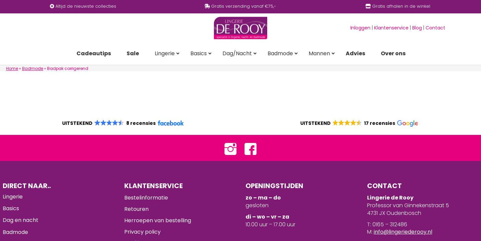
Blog (417, 27)
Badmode (32, 68)
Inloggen (360, 27)
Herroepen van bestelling (157, 220)
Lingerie (13, 196)
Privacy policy (142, 232)
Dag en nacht (20, 220)
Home (12, 68)
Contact (435, 27)
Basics (11, 208)
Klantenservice (391, 27)
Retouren (136, 209)
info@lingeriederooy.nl (403, 232)
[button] (122, 123)
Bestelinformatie (146, 198)
